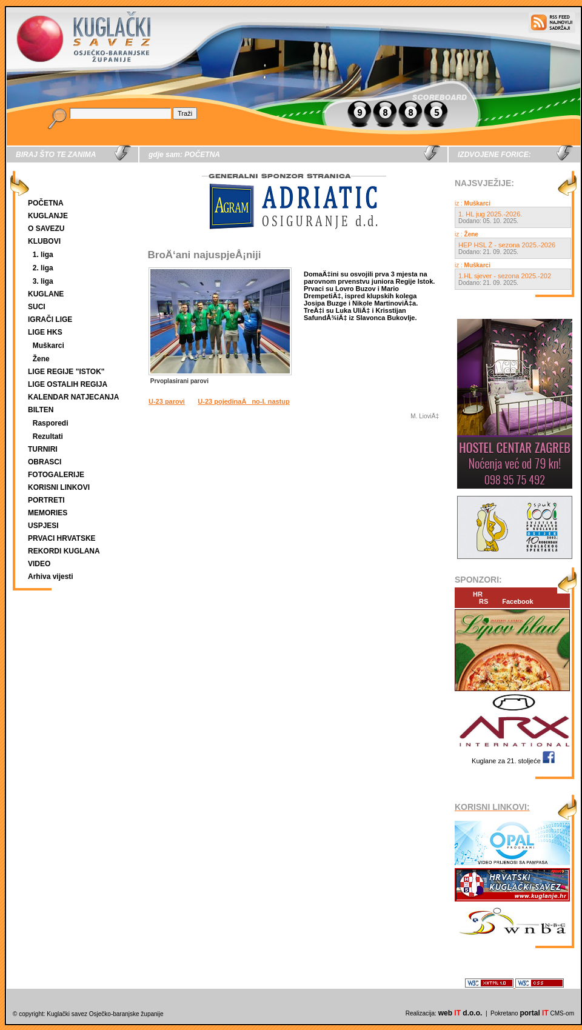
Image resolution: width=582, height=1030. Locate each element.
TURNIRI (43, 449)
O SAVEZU (46, 228)
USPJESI (43, 525)
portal (534, 1013)
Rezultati (48, 436)
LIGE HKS (45, 332)
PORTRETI (46, 500)
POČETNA (46, 203)
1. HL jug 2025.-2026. (490, 214)
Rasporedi (51, 423)
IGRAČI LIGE (50, 319)
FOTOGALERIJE (56, 474)
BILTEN (40, 410)
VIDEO (39, 564)
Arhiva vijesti (50, 576)
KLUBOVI (44, 241)
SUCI (36, 307)
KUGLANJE (48, 216)
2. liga (43, 268)
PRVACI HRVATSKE (62, 538)
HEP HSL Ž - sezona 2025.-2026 (506, 245)
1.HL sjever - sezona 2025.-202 (504, 275)
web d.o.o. (460, 1013)
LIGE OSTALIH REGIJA (67, 384)
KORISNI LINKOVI (59, 487)
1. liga (43, 254)
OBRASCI (44, 462)
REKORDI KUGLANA (64, 551)
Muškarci (48, 345)
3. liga (43, 281)
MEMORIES (47, 513)
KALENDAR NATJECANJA (73, 397)
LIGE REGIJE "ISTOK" (66, 371)
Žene (41, 359)
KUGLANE (46, 294)
